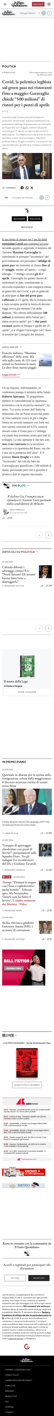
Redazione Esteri (12, 910)
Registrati (39, 1278)
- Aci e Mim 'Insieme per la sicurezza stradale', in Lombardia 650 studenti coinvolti (25, 1152)
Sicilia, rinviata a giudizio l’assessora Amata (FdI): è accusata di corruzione (18, 926)
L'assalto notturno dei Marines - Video (18, 902)
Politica (9, 66)
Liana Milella (10, 833)
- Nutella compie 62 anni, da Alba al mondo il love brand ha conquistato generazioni (25, 1138)
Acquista (27, 692)
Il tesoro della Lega (16, 681)
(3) (9, 518)
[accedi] (49, 4)
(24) (49, 586)
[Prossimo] (48, 535)
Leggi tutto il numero (27, 1085)
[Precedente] (39, 535)
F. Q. (5, 111)
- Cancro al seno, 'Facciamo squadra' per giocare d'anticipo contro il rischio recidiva (25, 1118)
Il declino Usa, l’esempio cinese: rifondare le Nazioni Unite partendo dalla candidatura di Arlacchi (29, 500)
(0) (49, 910)
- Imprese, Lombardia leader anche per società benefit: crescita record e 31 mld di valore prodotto (27, 1111)
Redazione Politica (13, 586)
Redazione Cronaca (13, 870)
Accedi (15, 1278)
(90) (49, 833)
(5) (49, 939)
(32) (49, 870)
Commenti (9, 188)
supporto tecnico (15, 1338)
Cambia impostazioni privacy (18, 1380)
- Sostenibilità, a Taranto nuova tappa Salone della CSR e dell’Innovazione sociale (25, 1124)
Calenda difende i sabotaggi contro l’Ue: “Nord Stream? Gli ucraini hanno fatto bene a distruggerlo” (18, 574)
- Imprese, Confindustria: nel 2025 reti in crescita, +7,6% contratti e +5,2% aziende (25, 1145)
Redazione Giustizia (13, 939)
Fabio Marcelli (17, 510)
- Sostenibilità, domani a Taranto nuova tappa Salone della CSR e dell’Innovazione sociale (26, 1131)
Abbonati (38, 4)
